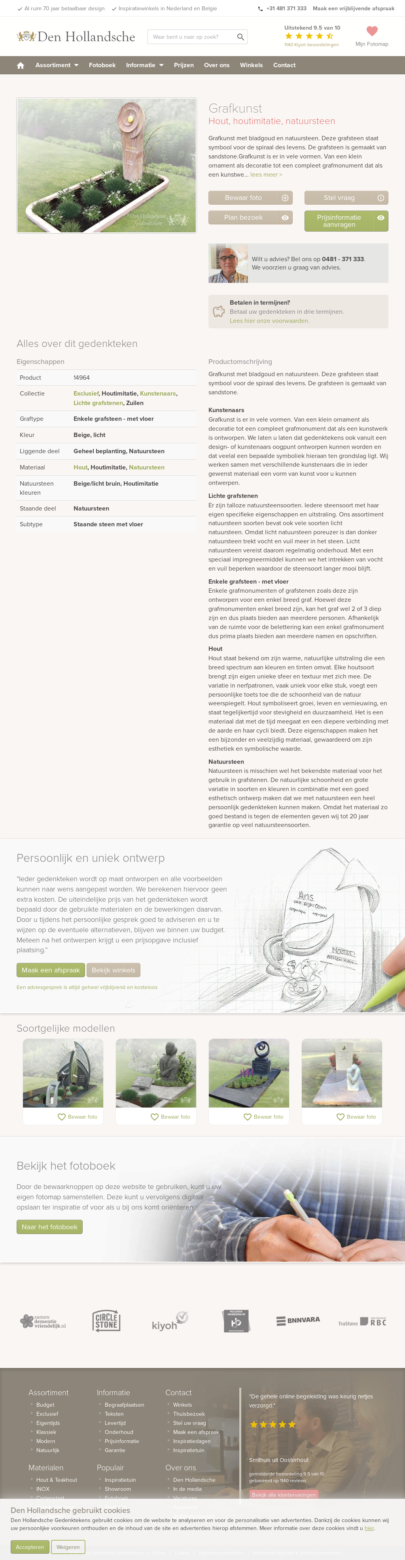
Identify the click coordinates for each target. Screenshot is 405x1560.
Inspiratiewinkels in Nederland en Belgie (168, 8)
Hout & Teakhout (56, 1480)
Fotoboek (102, 65)
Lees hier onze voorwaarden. (270, 320)
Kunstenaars (158, 393)
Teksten (114, 1414)
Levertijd (115, 1423)
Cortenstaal (50, 1498)
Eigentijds (48, 1423)
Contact (284, 65)
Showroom (118, 1489)
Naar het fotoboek (50, 1227)
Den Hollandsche (194, 1480)
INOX (42, 1489)
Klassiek (46, 1432)
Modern (45, 1441)
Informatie (145, 65)
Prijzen (184, 65)
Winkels (251, 65)
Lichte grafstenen (98, 402)
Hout (80, 467)
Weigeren (68, 1547)
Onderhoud (119, 1432)
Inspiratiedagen (192, 1441)
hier (369, 1528)
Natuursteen (147, 467)
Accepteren (30, 1547)
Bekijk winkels (113, 970)
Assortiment (57, 65)
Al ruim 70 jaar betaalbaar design (65, 8)
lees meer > (266, 174)
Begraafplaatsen (124, 1405)
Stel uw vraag (189, 1423)
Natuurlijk (47, 1450)
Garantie (115, 1450)
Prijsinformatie (122, 1441)
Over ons (217, 65)
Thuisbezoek (189, 1414)
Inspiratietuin (120, 1480)
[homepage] (20, 65)
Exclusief (86, 393)
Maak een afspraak (51, 970)
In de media (187, 1489)
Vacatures (185, 1498)
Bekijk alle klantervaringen (284, 1495)
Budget (45, 1405)
